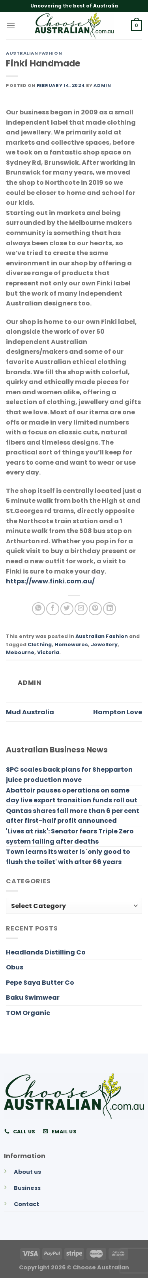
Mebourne (20, 652)
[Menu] (10, 25)
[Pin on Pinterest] (95, 608)
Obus (14, 967)
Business (27, 1188)
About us (27, 1172)
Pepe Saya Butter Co (40, 982)
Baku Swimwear (33, 997)
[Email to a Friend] (81, 608)
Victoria (48, 652)
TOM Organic (28, 1012)
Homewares (71, 644)
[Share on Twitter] (66, 608)
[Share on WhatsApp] (38, 608)
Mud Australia (30, 712)
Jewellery (104, 644)
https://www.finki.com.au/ (50, 581)
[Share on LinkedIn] (109, 608)
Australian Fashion (34, 53)
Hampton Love (117, 712)
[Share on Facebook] (52, 608)
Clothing (40, 644)
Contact (26, 1204)
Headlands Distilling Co (46, 952)
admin (102, 85)
